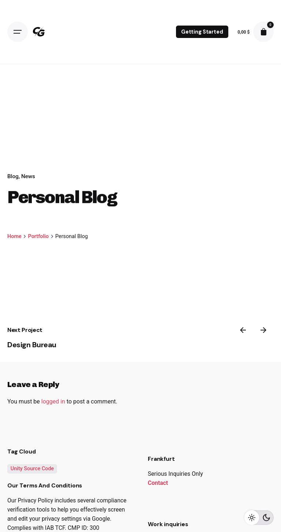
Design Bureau (31, 344)
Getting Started (202, 31)
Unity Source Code (32, 469)
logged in (53, 401)
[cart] (263, 32)
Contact (158, 482)
